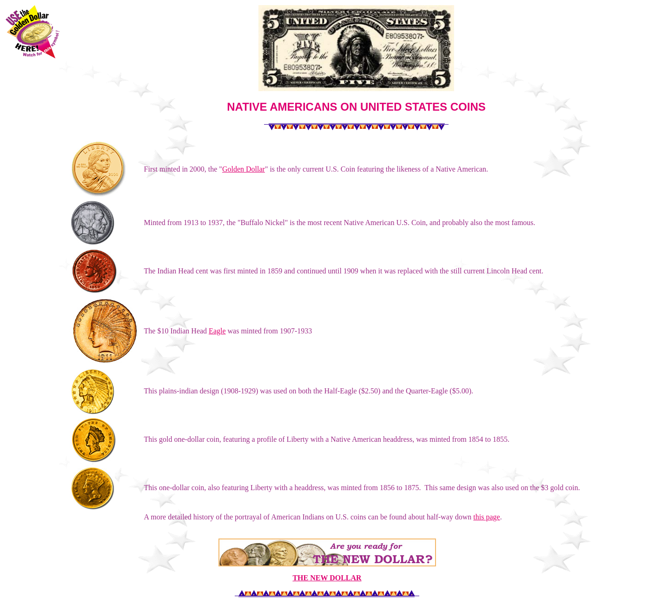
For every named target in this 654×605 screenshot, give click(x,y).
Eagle (217, 331)
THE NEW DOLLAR (326, 578)
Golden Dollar (243, 169)
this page (486, 517)
